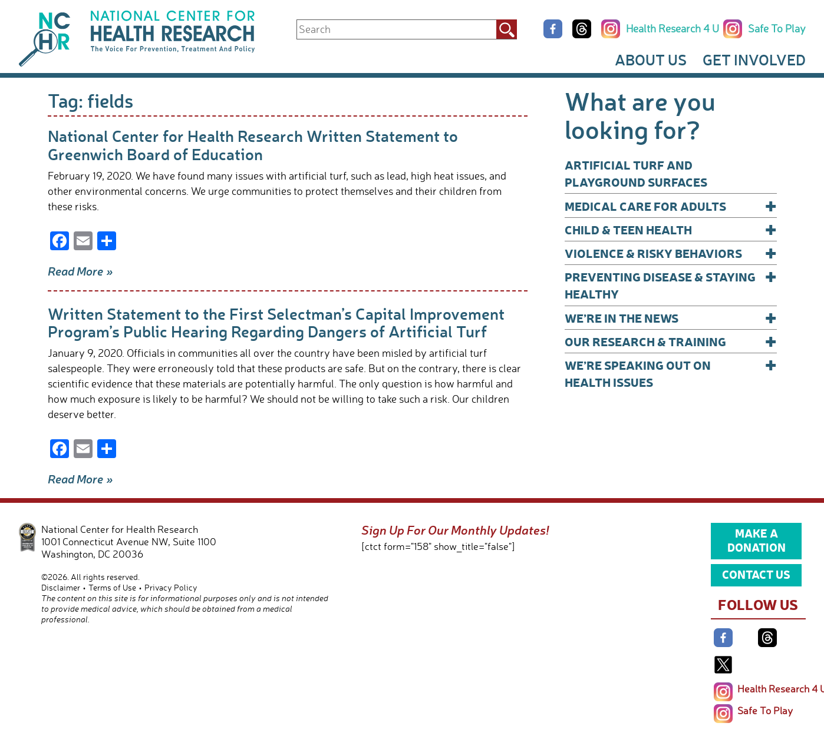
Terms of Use (112, 587)
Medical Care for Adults (671, 205)
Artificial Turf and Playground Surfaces (636, 173)
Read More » (80, 270)
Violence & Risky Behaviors (671, 252)
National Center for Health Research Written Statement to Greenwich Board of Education (253, 144)
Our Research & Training (671, 341)
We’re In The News (671, 317)
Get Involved (754, 59)
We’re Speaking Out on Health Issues (671, 373)
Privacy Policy (170, 587)
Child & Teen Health (671, 229)
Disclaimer (60, 587)
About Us (651, 59)
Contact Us (756, 574)
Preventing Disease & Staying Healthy (671, 284)
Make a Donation (756, 540)
